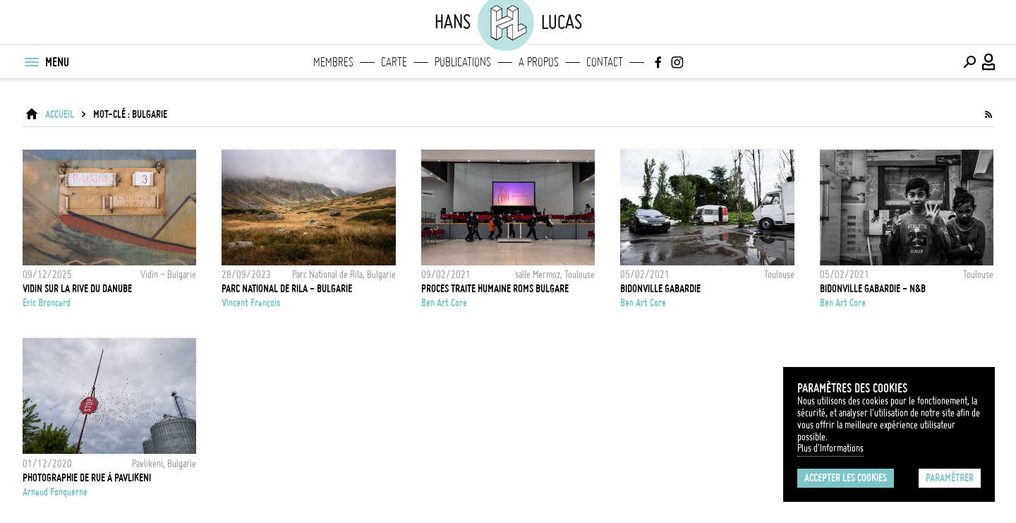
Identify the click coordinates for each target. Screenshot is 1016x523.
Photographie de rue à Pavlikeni (87, 477)
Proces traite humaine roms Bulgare (495, 288)
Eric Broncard (47, 302)
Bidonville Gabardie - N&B (873, 288)
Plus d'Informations (830, 448)
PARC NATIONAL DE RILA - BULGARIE (287, 288)
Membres (333, 62)
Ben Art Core (444, 302)
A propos (539, 62)
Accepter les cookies (845, 477)
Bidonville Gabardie (660, 288)
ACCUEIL (59, 114)
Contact (604, 62)
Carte (394, 62)
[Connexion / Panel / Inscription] (989, 62)
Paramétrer (950, 477)
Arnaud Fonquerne (55, 492)
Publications (463, 62)
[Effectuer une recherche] (969, 62)
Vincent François (251, 302)
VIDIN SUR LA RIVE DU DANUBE (77, 288)
